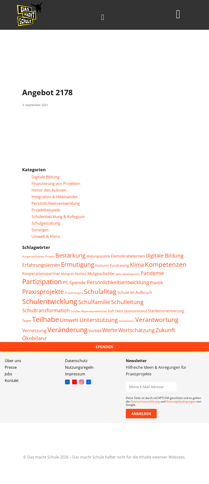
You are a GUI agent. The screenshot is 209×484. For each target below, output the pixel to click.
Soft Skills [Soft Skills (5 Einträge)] (115, 311)
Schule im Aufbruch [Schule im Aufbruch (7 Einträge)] (134, 292)
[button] (102, 17)
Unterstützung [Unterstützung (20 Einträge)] (98, 320)
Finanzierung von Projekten (56, 183)
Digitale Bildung (45, 177)
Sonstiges (40, 229)
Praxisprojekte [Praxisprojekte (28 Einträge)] (43, 291)
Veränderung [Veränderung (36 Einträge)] (67, 329)
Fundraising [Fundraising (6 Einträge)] (119, 265)
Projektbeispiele (46, 210)
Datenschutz (76, 360)
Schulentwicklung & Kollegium (58, 216)
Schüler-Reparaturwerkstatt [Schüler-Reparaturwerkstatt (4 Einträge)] (89, 311)
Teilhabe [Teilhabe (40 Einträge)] (45, 319)
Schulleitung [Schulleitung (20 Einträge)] (127, 302)
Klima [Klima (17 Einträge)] (137, 264)
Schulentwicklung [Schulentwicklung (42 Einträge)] (49, 301)
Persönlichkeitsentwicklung (56, 203)
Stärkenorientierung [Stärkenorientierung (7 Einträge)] (166, 310)
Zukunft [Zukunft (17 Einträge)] (165, 330)
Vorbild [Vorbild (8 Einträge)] (94, 330)
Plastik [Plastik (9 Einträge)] (156, 282)
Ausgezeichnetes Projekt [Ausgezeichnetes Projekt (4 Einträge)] (38, 256)
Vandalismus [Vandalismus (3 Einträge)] (126, 321)
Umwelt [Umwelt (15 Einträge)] (69, 320)
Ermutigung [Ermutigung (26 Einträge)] (77, 264)
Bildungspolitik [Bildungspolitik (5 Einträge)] (98, 256)
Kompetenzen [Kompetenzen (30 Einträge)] (166, 264)
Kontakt (12, 380)
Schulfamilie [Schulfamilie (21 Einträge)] (94, 302)
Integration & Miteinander (55, 196)
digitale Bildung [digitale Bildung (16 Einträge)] (165, 255)
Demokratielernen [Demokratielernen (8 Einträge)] (128, 256)
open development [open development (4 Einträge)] (127, 274)
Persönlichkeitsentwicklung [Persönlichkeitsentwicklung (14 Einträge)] (118, 282)
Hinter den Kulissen (49, 190)
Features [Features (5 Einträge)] (102, 265)
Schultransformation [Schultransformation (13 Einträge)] (46, 310)
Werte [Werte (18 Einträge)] (109, 330)
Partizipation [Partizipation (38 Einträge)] (42, 281)
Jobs (8, 374)
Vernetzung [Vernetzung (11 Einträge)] (34, 330)
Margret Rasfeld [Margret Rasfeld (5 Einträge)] (73, 273)
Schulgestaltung (46, 223)
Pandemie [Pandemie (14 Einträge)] (152, 273)
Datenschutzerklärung (145, 401)
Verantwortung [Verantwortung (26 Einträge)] (156, 320)
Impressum (75, 374)
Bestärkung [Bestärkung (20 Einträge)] (70, 255)
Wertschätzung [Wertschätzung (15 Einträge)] (136, 330)
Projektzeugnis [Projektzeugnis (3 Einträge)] (74, 293)
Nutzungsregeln (79, 367)
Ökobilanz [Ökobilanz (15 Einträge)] (34, 338)
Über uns (13, 360)
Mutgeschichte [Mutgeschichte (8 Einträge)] (100, 273)
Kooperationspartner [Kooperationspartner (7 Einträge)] (41, 273)
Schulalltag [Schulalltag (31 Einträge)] (100, 291)
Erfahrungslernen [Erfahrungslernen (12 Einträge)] (41, 265)
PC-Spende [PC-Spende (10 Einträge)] (74, 282)
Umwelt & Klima (46, 236)
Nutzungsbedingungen (181, 401)
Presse (11, 367)
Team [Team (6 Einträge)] (26, 320)
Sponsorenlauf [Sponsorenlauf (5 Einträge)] (135, 311)
